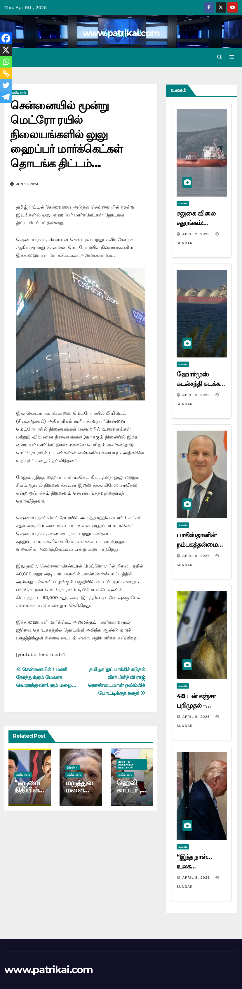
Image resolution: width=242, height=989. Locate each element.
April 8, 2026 (196, 877)
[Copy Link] (6, 73)
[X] (6, 50)
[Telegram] (6, 97)
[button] (219, 57)
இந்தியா (72, 767)
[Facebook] (6, 38)
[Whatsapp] (6, 62)
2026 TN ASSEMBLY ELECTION (126, 764)
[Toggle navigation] (232, 57)
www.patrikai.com (121, 33)
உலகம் (182, 203)
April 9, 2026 (196, 234)
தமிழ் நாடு (19, 92)
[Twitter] (6, 85)
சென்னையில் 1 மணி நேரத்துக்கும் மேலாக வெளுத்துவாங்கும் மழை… (46, 677)
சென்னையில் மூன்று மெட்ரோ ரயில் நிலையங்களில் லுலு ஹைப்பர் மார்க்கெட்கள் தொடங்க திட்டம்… (66, 134)
